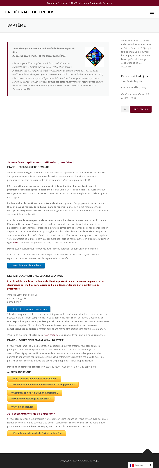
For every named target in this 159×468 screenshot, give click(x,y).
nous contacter (51, 334)
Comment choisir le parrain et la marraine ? (35, 393)
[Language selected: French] (140, 465)
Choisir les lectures (23, 407)
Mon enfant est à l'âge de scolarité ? (32, 398)
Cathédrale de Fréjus (30, 12)
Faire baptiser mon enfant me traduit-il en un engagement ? (44, 384)
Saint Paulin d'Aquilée (132, 81)
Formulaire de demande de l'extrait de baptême (37, 433)
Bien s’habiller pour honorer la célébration (35, 378)
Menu (151, 12)
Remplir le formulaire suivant (27, 265)
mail (27, 284)
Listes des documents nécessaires (30, 309)
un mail (16, 242)
